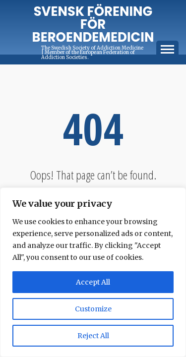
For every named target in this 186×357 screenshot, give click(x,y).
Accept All (93, 282)
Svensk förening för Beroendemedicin (93, 24)
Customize (93, 308)
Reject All (93, 335)
